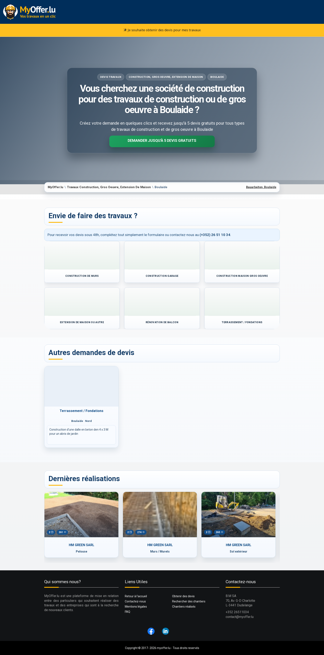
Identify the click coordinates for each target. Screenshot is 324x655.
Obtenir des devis (183, 596)
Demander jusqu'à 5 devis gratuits (162, 140)
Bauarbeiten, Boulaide (261, 187)
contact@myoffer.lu (240, 617)
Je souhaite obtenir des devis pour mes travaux (162, 30)
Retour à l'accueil (136, 596)
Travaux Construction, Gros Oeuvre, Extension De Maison (109, 187)
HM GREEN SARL (79, 545)
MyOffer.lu (55, 187)
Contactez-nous (135, 601)
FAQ (127, 611)
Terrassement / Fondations (81, 411)
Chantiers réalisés (183, 606)
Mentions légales (136, 606)
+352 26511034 (237, 612)
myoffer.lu (163, 648)
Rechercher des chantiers (188, 601)
